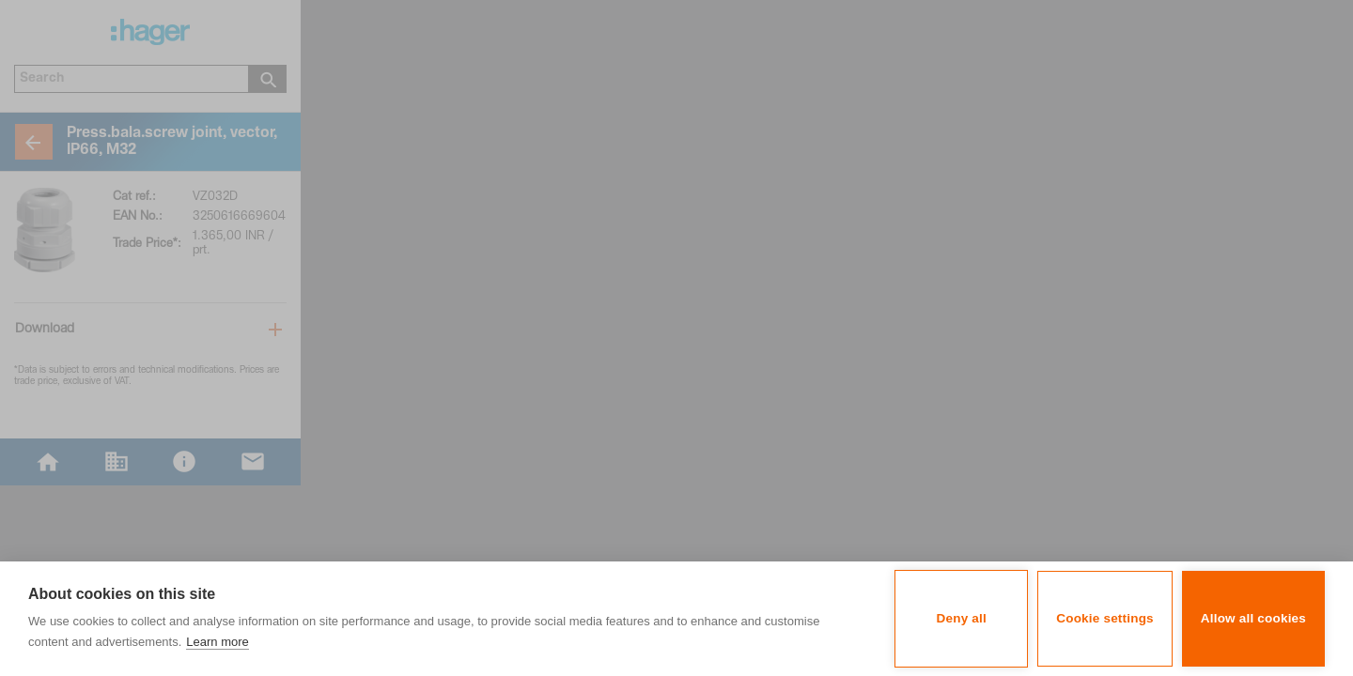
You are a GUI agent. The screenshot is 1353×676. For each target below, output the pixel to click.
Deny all (962, 618)
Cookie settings (1105, 618)
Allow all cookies (1253, 618)
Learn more (217, 642)
